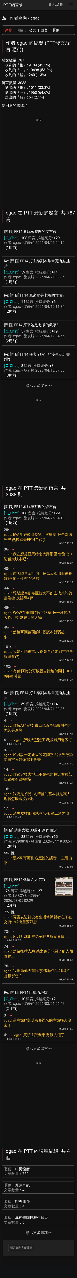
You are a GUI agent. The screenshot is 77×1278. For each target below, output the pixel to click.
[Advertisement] (38, 161)
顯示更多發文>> (39, 385)
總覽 (8, 30)
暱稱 (55, 30)
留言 (44, 30)
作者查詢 (18, 18)
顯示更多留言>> (39, 1048)
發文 (32, 30)
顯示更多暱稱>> (39, 1232)
